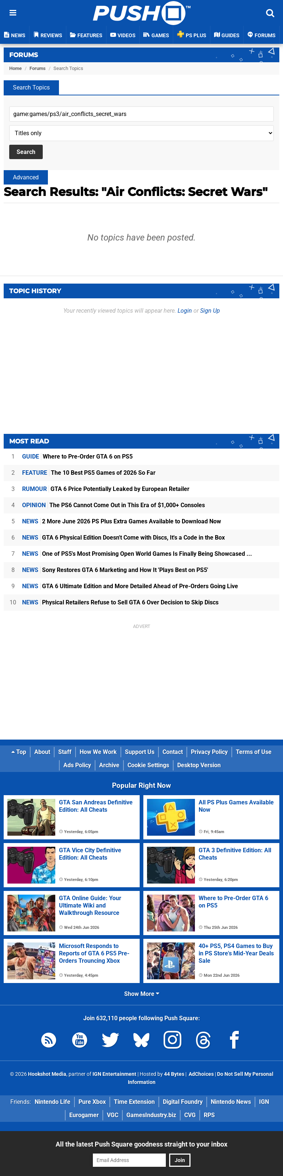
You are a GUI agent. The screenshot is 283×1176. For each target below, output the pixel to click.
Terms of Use (254, 751)
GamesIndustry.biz (151, 1115)
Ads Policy (77, 765)
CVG (190, 1115)
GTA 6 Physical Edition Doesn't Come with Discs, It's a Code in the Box (123, 537)
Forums (23, 55)
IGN (264, 1101)
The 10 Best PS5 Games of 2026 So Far (89, 472)
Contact (173, 751)
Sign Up (210, 310)
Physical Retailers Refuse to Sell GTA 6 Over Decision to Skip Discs (120, 602)
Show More (141, 993)
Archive (109, 765)
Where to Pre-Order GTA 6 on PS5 (77, 456)
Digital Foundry (183, 1101)
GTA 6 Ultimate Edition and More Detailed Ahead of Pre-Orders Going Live (130, 586)
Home (15, 68)
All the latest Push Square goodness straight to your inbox (141, 1144)
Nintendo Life (52, 1101)
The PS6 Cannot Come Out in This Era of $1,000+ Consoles (113, 505)
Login (185, 310)
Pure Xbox (92, 1101)
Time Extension (134, 1101)
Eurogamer (84, 1115)
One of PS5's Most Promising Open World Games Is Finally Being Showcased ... (137, 553)
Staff (64, 751)
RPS (209, 1115)
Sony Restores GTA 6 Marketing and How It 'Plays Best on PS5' (115, 569)
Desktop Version (199, 765)
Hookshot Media (47, 1074)
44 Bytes (174, 1074)
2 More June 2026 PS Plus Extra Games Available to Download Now (121, 521)
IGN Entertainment (114, 1074)
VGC (112, 1115)
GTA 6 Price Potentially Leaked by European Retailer (105, 488)
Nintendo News (231, 1101)
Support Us (139, 751)
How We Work (98, 751)
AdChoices (201, 1074)
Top (18, 751)
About (42, 751)
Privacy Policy (209, 751)
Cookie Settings (148, 765)
